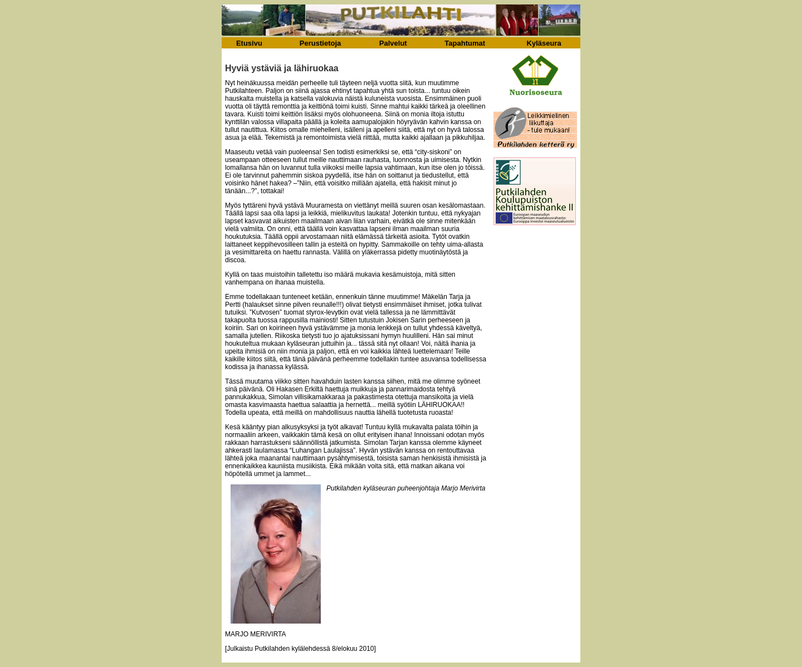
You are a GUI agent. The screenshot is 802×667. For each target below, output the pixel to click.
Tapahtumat (464, 43)
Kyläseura (544, 43)
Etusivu (249, 43)
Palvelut (393, 43)
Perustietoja (320, 43)
